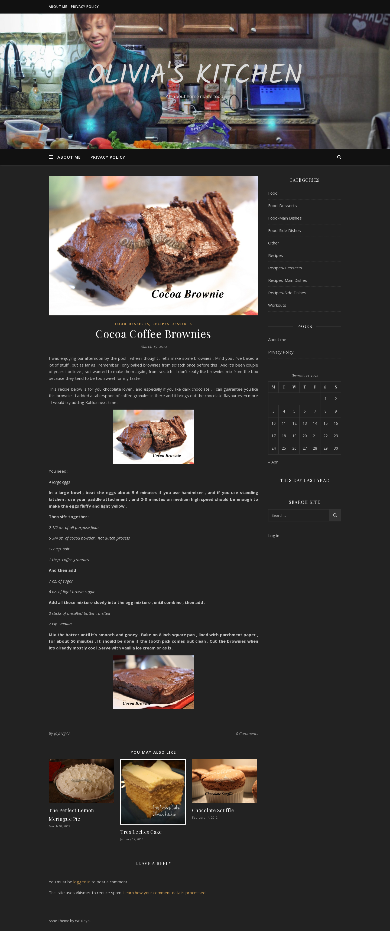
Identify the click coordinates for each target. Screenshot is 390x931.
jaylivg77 (62, 733)
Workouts (277, 305)
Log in (273, 535)
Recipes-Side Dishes (287, 292)
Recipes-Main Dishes (287, 280)
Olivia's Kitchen (195, 76)
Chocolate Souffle (213, 810)
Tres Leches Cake (141, 832)
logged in (81, 881)
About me (58, 6)
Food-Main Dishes (285, 218)
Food (273, 193)
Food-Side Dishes (284, 230)
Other (273, 243)
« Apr (273, 462)
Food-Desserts (132, 324)
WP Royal (82, 920)
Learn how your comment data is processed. (164, 892)
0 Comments (247, 733)
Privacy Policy (85, 6)
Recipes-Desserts (172, 324)
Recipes (275, 255)
